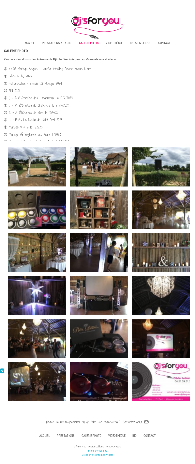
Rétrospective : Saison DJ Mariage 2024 (35, 83)
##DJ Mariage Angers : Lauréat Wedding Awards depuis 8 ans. (50, 69)
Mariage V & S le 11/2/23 (25, 127)
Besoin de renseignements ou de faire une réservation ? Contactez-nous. (94, 422)
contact (164, 43)
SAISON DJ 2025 (20, 76)
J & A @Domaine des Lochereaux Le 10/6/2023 (41, 98)
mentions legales (97, 450)
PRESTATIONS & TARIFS (57, 43)
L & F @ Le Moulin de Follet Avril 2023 (35, 120)
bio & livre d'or (140, 43)
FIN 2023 (14, 90)
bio (134, 436)
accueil (29, 43)
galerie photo (89, 43)
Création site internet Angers (97, 455)
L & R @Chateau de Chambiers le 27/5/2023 (39, 105)
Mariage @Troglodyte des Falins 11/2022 (35, 134)
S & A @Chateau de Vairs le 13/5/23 (33, 112)
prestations (66, 436)
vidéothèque (114, 43)
